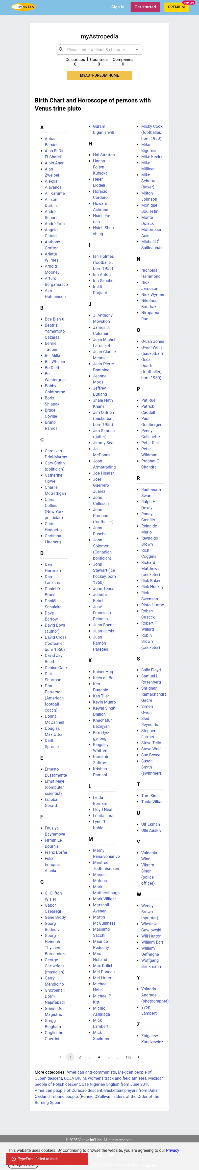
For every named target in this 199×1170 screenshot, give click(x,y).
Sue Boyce (150, 755)
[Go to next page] (138, 1057)
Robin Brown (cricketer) (150, 641)
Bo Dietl (52, 367)
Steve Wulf (151, 749)
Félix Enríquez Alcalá (53, 864)
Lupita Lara (103, 815)
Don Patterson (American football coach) (54, 698)
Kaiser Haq (103, 671)
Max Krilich (103, 965)
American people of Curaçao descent (69, 1090)
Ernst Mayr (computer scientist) (55, 787)
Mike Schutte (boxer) (148, 181)
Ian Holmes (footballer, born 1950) (103, 262)
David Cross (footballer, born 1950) (56, 643)
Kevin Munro (104, 702)
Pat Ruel (149, 400)
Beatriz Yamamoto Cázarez (55, 331)
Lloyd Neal (102, 809)
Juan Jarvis (103, 631)
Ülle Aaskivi (151, 830)
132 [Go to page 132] (128, 1057)
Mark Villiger (104, 899)
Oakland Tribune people (56, 1096)
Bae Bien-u (54, 319)
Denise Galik (56, 667)
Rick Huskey (152, 586)
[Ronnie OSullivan (95, 1096)
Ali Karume (55, 193)
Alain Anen (55, 163)
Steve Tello (151, 742)
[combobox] (99, 50)
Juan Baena (104, 625)
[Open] (137, 49)
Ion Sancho (103, 280)
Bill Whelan (55, 361)
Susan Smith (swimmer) (151, 767)
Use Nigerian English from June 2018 (116, 1084)
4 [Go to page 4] (99, 1057)
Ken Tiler (101, 696)
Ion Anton (102, 274)
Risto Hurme (152, 605)
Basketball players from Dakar (131, 1090)
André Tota (55, 223)
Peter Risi (150, 442)
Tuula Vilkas (152, 801)
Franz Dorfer (56, 852)
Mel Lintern (103, 977)
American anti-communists (91, 1072)
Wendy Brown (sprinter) (149, 911)
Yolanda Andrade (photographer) (155, 995)
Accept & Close (23, 1165)
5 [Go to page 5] (109, 1057)
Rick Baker (151, 580)
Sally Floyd (151, 670)
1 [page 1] (70, 1057)
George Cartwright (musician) (54, 966)
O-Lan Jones (152, 341)
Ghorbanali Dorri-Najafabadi (55, 996)
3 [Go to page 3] (89, 1057)
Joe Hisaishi (104, 473)
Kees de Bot (104, 677)
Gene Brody (55, 917)
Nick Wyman (152, 294)
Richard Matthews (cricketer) (150, 568)
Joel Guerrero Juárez (101, 485)
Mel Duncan (104, 971)
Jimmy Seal (103, 442)
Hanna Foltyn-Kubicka (100, 167)
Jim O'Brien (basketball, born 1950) (103, 418)
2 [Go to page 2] (80, 1057)
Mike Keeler (152, 156)
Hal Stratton (104, 155)
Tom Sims (150, 795)
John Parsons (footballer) (103, 515)
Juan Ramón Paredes (100, 643)
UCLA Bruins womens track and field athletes (105, 1078)
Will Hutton (151, 936)
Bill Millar (53, 355)
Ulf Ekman (150, 824)
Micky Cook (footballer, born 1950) (152, 132)
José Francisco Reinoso (102, 612)
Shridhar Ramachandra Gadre (154, 694)
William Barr (152, 942)
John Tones (103, 588)
